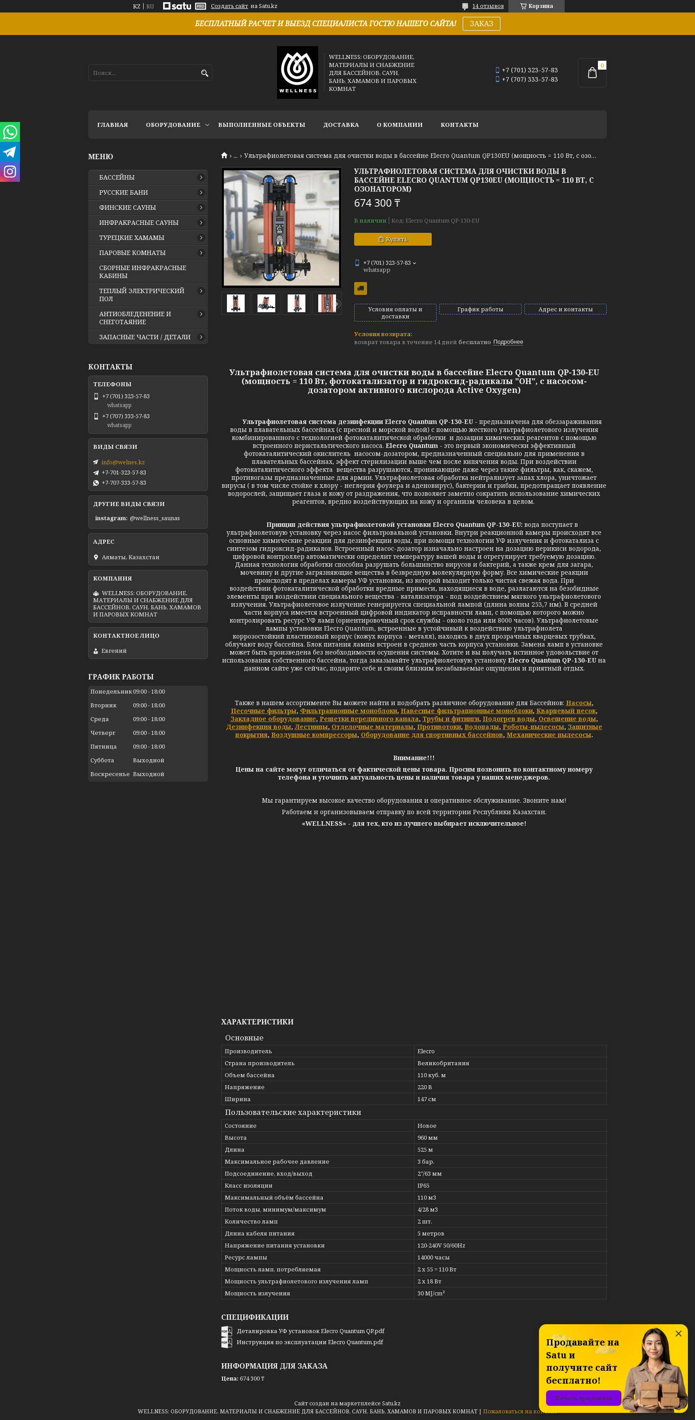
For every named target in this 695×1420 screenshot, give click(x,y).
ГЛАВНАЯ (112, 125)
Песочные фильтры (264, 710)
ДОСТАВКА (341, 125)
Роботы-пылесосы (533, 726)
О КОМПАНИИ (400, 125)
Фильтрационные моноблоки (348, 710)
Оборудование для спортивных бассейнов (432, 734)
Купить (397, 239)
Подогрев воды (509, 718)
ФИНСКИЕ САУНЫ (127, 208)
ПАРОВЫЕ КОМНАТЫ (132, 253)
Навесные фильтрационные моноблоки (467, 710)
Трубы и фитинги (450, 718)
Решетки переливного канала (369, 718)
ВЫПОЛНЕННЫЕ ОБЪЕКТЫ (261, 125)
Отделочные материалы (373, 726)
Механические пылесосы (549, 734)
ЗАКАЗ (481, 23)
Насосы (579, 702)
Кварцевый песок (566, 710)
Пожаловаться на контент (520, 1411)
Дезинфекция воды (258, 726)
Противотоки (439, 726)
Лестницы (311, 726)
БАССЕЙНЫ (117, 177)
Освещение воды (567, 718)
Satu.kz (391, 1403)
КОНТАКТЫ (460, 125)
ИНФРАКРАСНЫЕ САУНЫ (139, 223)
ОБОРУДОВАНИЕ (173, 125)
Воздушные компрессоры (314, 734)
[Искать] (204, 73)
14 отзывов (488, 6)
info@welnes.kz (123, 462)
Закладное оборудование (273, 718)
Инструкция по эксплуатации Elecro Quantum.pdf (310, 1341)
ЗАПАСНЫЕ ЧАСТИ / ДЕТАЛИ (145, 337)
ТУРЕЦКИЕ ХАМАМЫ (131, 238)
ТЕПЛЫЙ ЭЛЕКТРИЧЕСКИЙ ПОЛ (141, 295)
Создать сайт (229, 6)
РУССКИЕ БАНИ (123, 192)
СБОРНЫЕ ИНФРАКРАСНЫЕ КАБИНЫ (142, 272)
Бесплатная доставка (360, 288)
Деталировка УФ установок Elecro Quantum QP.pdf (310, 1330)
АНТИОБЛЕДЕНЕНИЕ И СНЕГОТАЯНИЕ (135, 318)
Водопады (482, 726)
